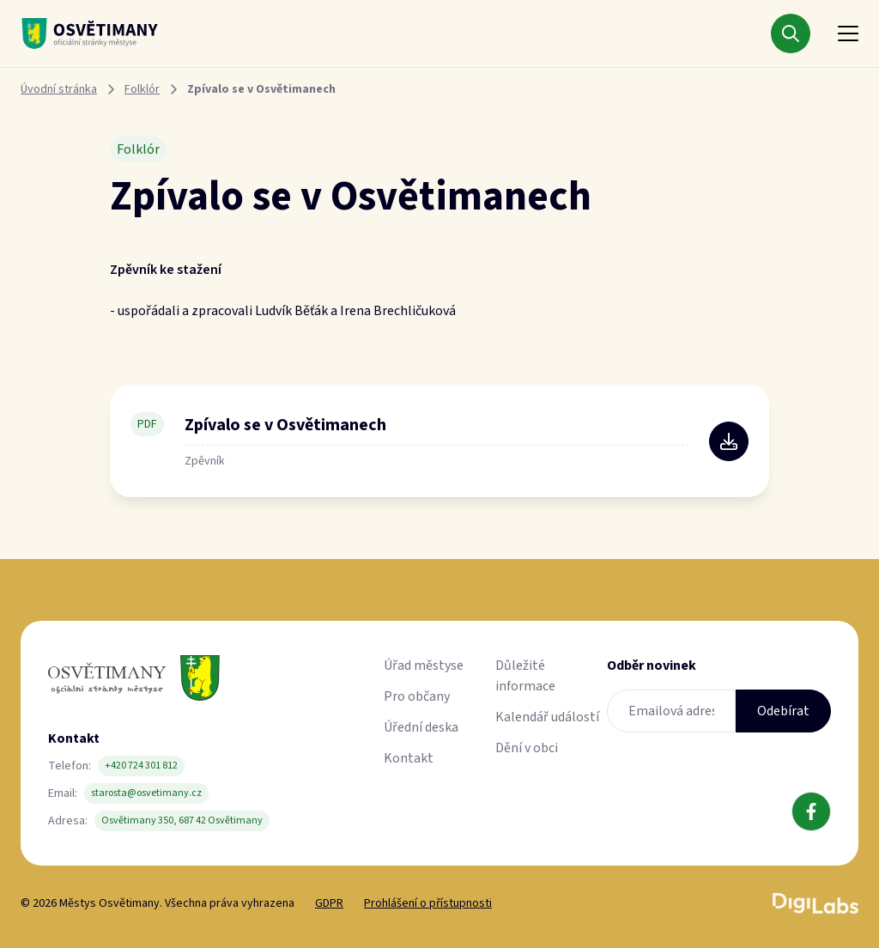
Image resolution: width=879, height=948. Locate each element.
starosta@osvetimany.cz (146, 793)
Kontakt (408, 758)
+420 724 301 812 (141, 765)
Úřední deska (421, 727)
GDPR (329, 903)
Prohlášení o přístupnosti (428, 903)
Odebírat (783, 711)
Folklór (142, 89)
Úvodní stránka (59, 89)
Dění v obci (526, 747)
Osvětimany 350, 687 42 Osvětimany (182, 820)
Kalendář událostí (547, 717)
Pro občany (417, 696)
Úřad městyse (424, 665)
